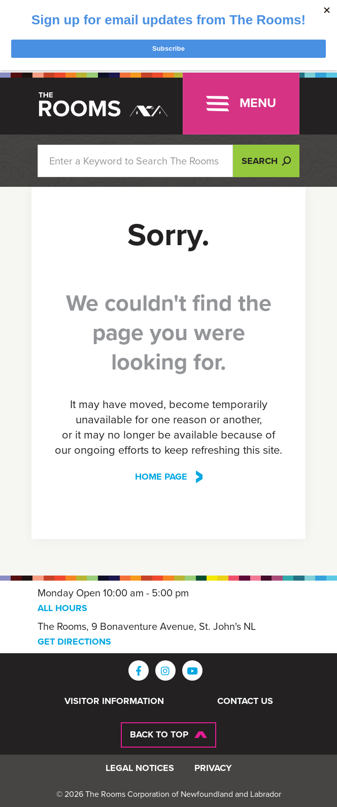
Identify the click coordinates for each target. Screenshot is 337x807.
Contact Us (245, 701)
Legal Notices (140, 768)
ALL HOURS (62, 608)
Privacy (213, 768)
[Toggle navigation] (241, 103)
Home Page (161, 476)
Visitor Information (114, 701)
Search (266, 160)
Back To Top (159, 734)
